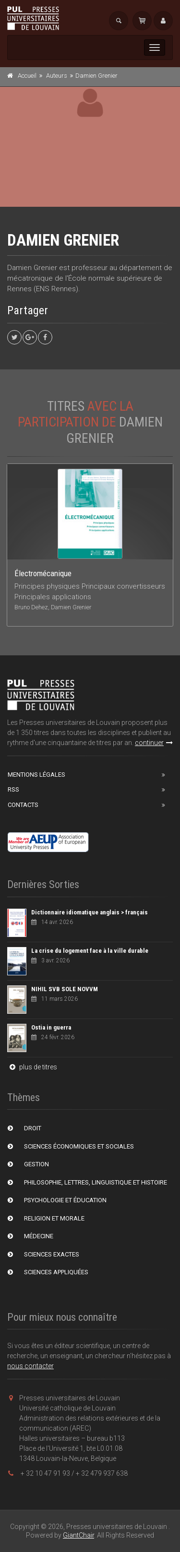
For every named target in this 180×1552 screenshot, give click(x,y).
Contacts (23, 804)
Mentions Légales (36, 774)
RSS (13, 789)
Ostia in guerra (51, 1027)
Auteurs (56, 75)
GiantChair (78, 1535)
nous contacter (30, 1366)
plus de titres (32, 1067)
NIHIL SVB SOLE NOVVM (64, 989)
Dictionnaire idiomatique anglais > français (89, 912)
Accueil (27, 75)
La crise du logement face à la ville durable (89, 950)
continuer (154, 742)
